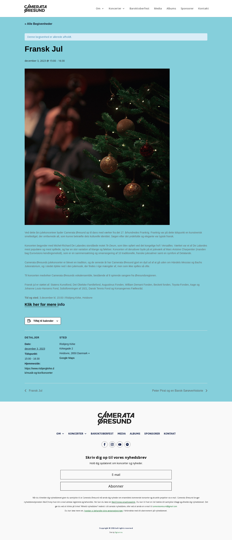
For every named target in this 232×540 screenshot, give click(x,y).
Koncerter (115, 8)
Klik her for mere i (42, 304)
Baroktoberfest (139, 8)
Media (158, 8)
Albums (171, 8)
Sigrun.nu (119, 532)
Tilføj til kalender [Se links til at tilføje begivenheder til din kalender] (43, 320)
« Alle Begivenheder (38, 23)
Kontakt (203, 8)
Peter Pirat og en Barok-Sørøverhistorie (178, 390)
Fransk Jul (35, 390)
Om (98, 8)
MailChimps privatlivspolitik (123, 502)
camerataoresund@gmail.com (165, 506)
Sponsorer (187, 8)
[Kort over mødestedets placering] (113, 355)
